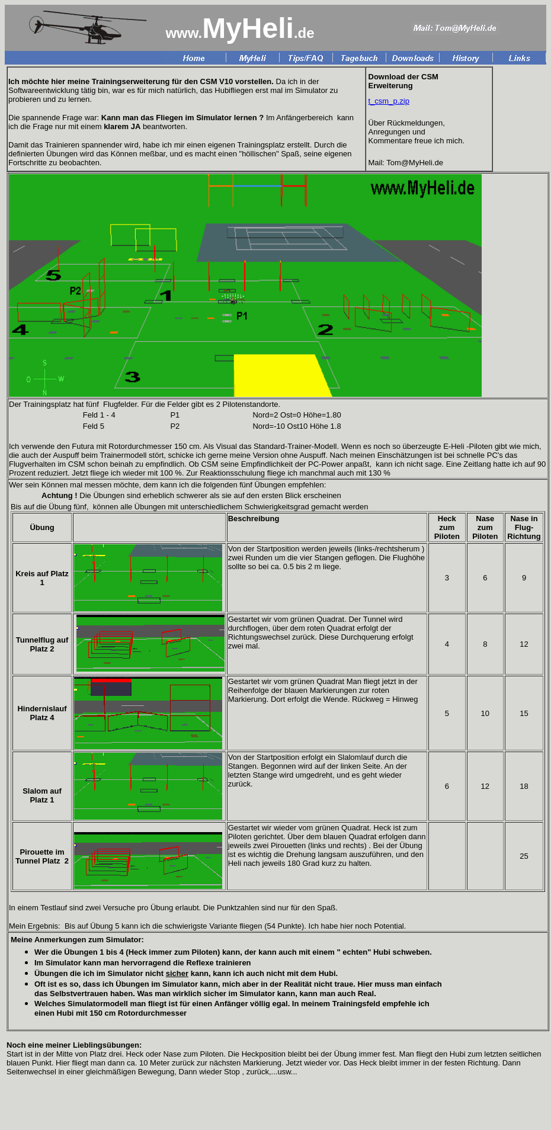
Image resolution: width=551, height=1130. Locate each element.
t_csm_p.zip (389, 101)
